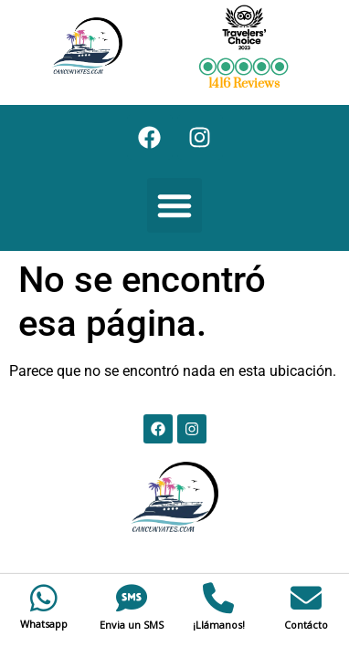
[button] (174, 205)
